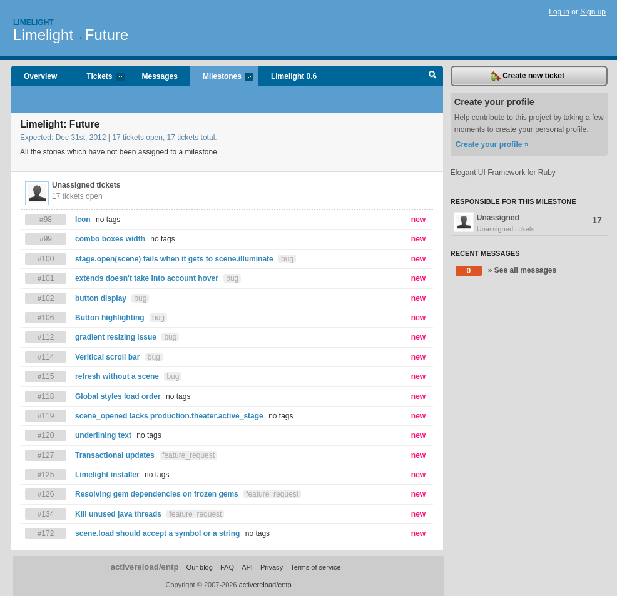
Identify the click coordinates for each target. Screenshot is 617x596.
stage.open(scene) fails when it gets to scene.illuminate (174, 259)
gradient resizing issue (115, 337)
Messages (160, 76)
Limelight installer (107, 474)
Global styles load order (118, 396)
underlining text (103, 435)
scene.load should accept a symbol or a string (157, 533)
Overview (40, 76)
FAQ (227, 567)
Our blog (199, 567)
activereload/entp (145, 567)
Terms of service (315, 567)
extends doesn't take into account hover (146, 278)
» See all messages (506, 271)
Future (106, 34)
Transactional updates (115, 455)
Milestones (221, 77)
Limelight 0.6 (294, 76)
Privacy (271, 567)
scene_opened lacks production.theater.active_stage (169, 416)
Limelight (33, 22)
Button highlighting (110, 317)
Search (432, 76)
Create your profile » (492, 144)
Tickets (99, 77)
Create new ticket (527, 76)
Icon (83, 219)
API (247, 567)
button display (100, 298)
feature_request (188, 455)
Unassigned (529, 223)
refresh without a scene (117, 376)
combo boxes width (110, 239)
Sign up (593, 12)
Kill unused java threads (118, 514)
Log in (559, 12)
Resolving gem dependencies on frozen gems (156, 494)
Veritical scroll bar (107, 357)
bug (287, 259)
